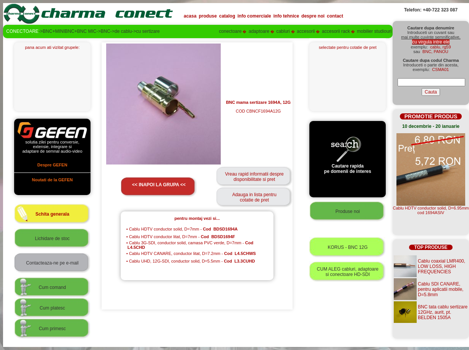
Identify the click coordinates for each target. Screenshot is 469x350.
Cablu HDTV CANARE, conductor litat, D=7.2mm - (191, 253)
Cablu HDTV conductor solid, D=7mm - (182, 229)
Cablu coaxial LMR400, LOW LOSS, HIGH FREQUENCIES (441, 266)
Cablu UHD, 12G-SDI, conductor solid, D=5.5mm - (190, 261)
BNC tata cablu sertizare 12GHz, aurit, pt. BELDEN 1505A (442, 312)
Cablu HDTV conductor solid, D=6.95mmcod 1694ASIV (431, 210)
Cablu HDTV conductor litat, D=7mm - (180, 236)
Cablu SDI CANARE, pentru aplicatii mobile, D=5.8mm (440, 289)
